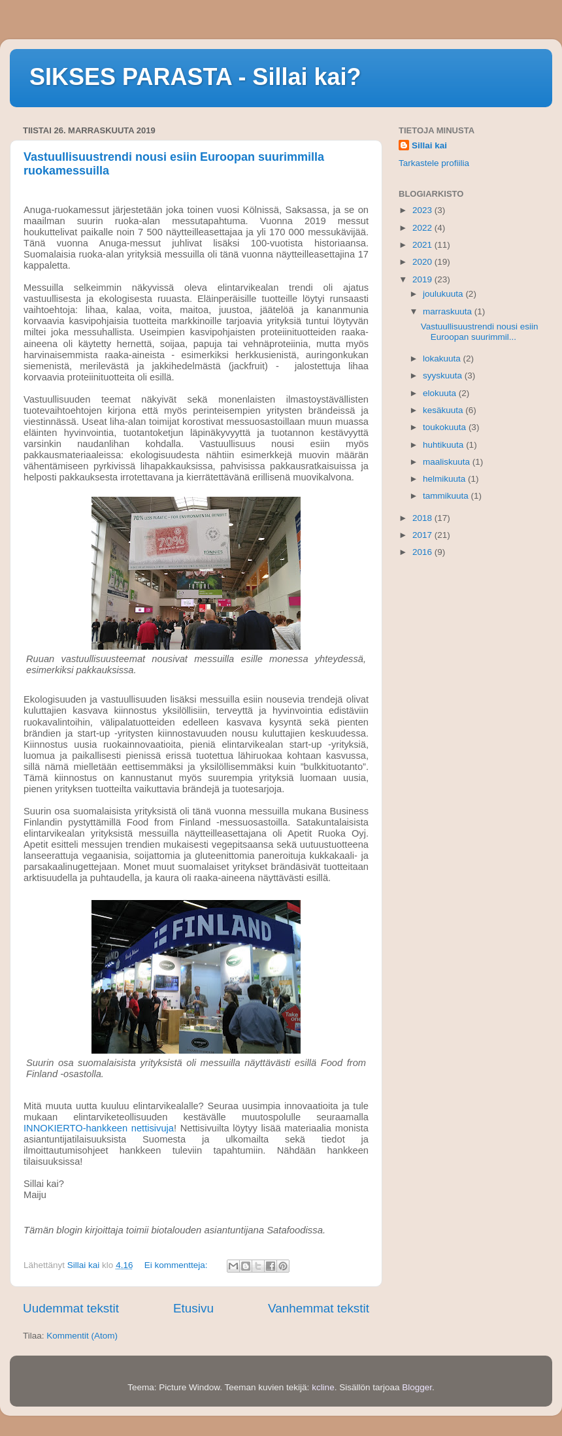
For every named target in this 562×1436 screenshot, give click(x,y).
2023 (423, 210)
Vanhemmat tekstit (318, 1308)
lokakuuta (443, 358)
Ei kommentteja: (177, 1265)
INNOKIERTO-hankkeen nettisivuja (99, 1128)
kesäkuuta (444, 410)
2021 (423, 245)
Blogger (417, 1387)
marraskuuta (448, 311)
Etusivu (193, 1308)
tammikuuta (447, 496)
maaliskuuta (447, 462)
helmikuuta (445, 479)
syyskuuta (444, 375)
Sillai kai (429, 145)
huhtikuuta (444, 445)
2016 (423, 552)
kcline (323, 1387)
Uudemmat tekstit (71, 1308)
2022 (423, 228)
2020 (423, 262)
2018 (423, 518)
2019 (423, 279)
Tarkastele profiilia (434, 163)
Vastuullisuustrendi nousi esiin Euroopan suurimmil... (479, 332)
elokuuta (441, 393)
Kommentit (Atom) (82, 1336)
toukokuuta (446, 427)
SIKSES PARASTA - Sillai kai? (195, 76)
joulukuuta (444, 294)
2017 (423, 535)
